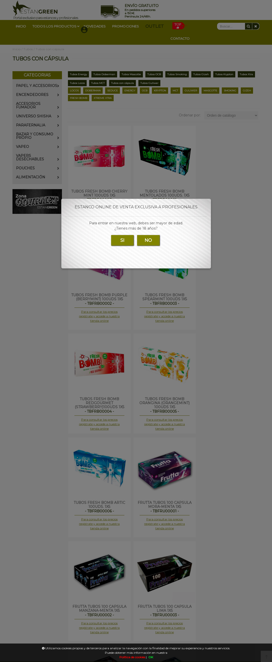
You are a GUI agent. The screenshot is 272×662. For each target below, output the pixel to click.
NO (148, 240)
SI (122, 240)
